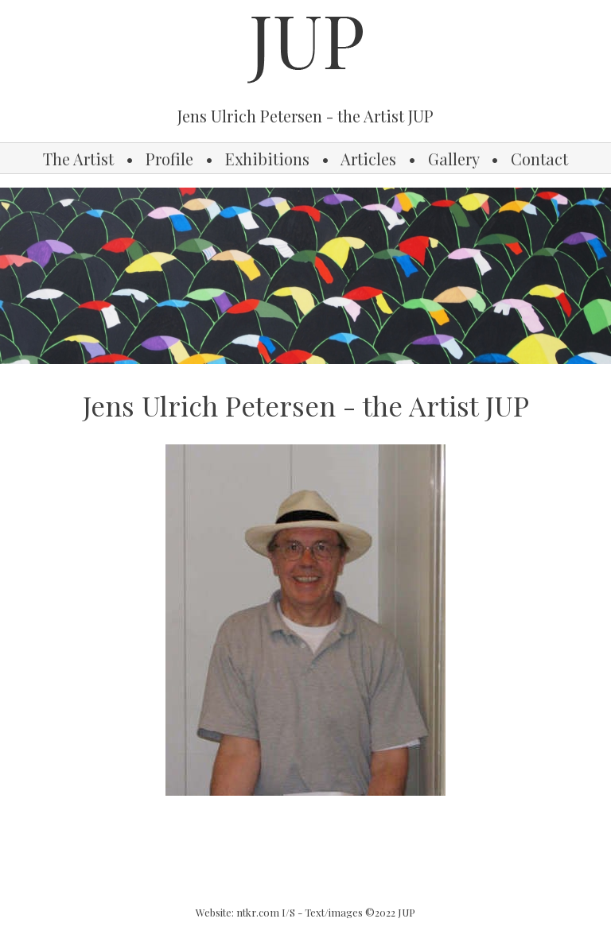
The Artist (78, 158)
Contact (539, 158)
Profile (169, 158)
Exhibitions (267, 158)
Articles (368, 158)
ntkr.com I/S (265, 912)
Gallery (453, 158)
